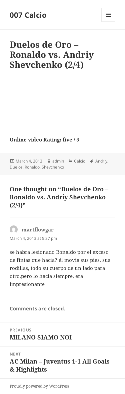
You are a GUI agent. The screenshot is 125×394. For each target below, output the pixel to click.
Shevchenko (53, 167)
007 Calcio (28, 15)
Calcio (79, 161)
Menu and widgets (108, 21)
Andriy (101, 161)
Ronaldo (32, 167)
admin (58, 161)
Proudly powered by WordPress (39, 386)
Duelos (16, 167)
